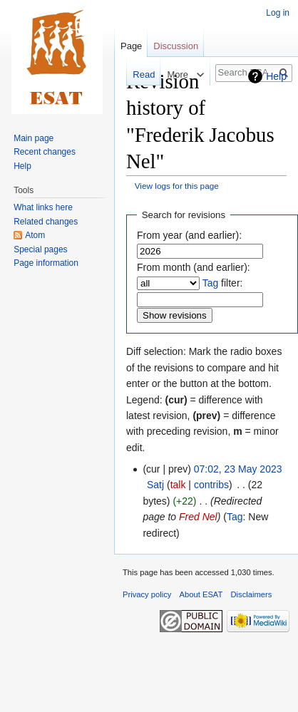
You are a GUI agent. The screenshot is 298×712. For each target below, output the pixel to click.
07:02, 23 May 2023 (238, 469)
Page (131, 46)
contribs (211, 484)
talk (178, 484)
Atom (35, 235)
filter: (222, 283)
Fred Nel (198, 516)
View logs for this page (177, 185)
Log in (277, 13)
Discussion (175, 46)
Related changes (46, 222)
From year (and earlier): (189, 235)
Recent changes (45, 152)
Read (134, 74)
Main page (33, 138)
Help (276, 76)
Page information (46, 263)
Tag (210, 283)
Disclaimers (251, 594)
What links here (43, 207)
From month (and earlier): (193, 267)
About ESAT (201, 594)
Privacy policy (147, 594)
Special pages (40, 249)
